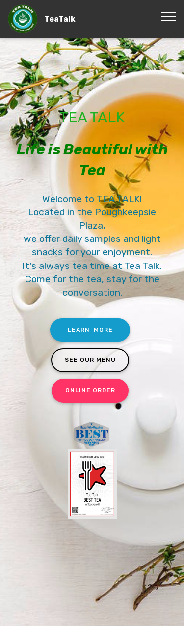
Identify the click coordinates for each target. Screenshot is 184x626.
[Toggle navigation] (168, 16)
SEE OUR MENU (90, 360)
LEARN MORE (90, 330)
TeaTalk (60, 19)
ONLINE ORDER (90, 390)
